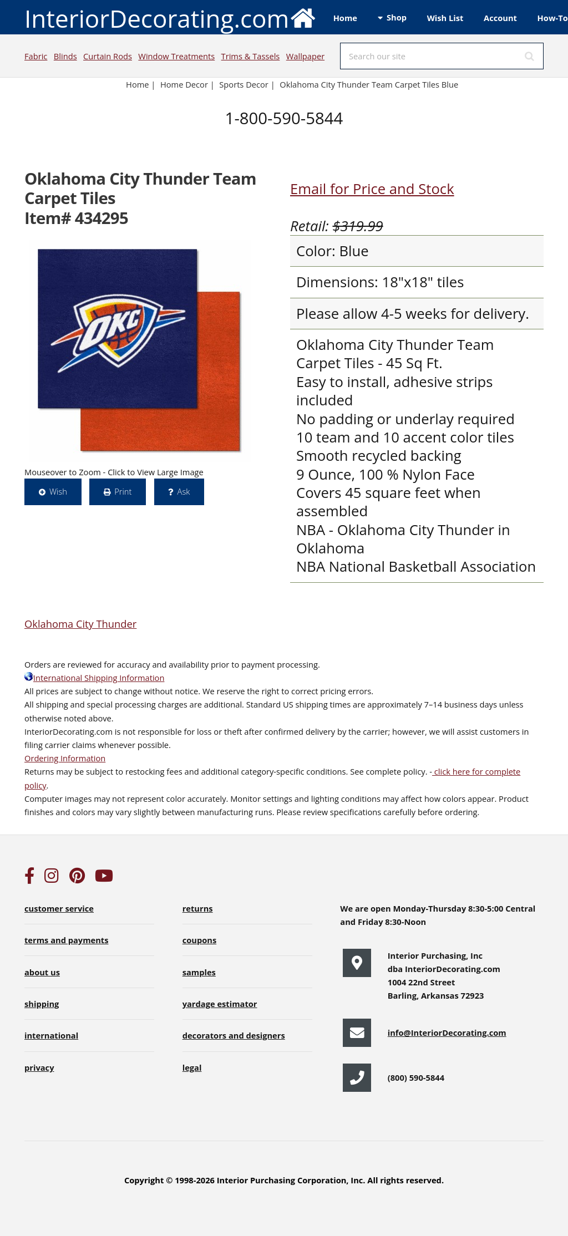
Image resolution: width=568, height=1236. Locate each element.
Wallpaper (305, 56)
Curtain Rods (107, 56)
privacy (39, 1067)
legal (192, 1067)
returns (197, 908)
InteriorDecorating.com (170, 17)
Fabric (35, 56)
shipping (41, 1003)
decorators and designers (233, 1035)
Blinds (65, 56)
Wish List (445, 17)
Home (345, 17)
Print (122, 491)
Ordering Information (64, 758)
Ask (184, 491)
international (51, 1035)
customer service (59, 908)
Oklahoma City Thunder (80, 623)
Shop (397, 17)
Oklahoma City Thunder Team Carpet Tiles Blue (369, 84)
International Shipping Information (94, 677)
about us (42, 972)
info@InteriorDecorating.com (447, 1032)
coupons (199, 939)
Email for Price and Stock (372, 189)
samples (199, 972)
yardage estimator (219, 1003)
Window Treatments (176, 56)
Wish (58, 491)
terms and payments (66, 939)
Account (500, 17)
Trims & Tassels (250, 56)
